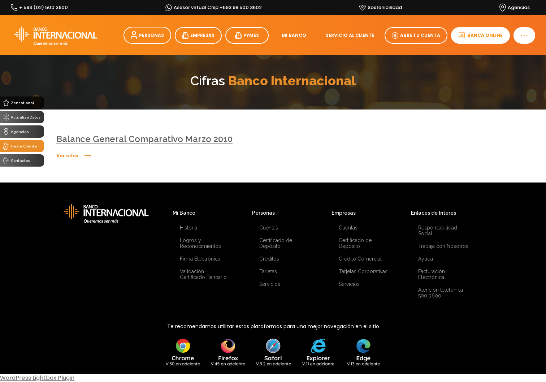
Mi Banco (184, 213)
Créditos (269, 259)
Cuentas (268, 228)
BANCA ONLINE (480, 35)
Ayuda (425, 259)
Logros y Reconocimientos (200, 243)
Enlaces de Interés (433, 213)
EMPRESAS (198, 35)
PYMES (247, 35)
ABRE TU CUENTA (416, 35)
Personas (263, 213)
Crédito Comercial (360, 259)
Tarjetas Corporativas (363, 271)
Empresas (344, 213)
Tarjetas (268, 271)
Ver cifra (67, 155)
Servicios (269, 284)
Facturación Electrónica (431, 274)
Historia (188, 228)
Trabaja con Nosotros (443, 246)
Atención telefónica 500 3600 (440, 293)
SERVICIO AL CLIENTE (350, 35)
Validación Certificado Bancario (203, 274)
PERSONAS (147, 35)
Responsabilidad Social (437, 230)
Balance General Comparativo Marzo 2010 (144, 139)
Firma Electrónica (200, 259)
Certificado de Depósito (275, 243)
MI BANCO (294, 35)
